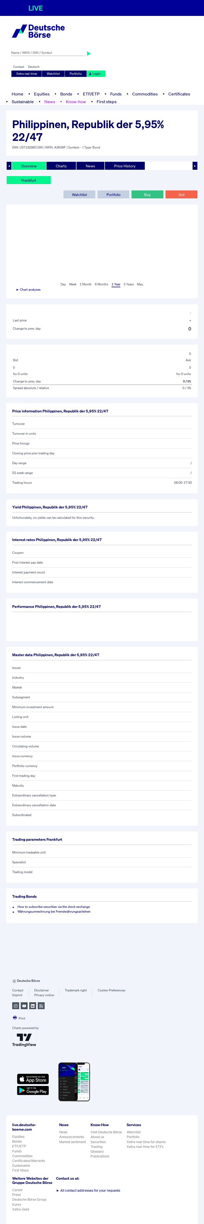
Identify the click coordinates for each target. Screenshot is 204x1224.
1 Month (86, 284)
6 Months (101, 284)
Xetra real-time (26, 74)
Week (72, 284)
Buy (147, 194)
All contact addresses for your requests (88, 1190)
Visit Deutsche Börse (106, 1132)
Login (94, 74)
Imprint (17, 995)
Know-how (76, 101)
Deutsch (34, 67)
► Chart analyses (28, 289)
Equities (42, 94)
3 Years (129, 284)
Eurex (16, 1204)
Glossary (97, 1151)
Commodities (145, 94)
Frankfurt (28, 180)
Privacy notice (44, 995)
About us (97, 1137)
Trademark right (76, 990)
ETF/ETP (91, 94)
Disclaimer (41, 990)
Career (17, 1190)
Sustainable (23, 101)
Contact (18, 67)
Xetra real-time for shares (146, 1142)
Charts (61, 165)
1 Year (116, 284)
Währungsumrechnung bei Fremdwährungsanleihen (54, 911)
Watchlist (53, 74)
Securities (98, 1142)
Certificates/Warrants (28, 1160)
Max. (140, 284)
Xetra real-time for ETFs (145, 1146)
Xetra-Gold (20, 1209)
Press (16, 1194)
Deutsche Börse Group (29, 1199)
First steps (107, 101)
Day (63, 284)
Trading (97, 1146)
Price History (124, 165)
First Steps (20, 1170)
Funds (116, 94)
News (49, 101)
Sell (181, 194)
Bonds (66, 94)
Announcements (71, 1137)
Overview (29, 165)
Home (17, 94)
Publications (100, 1156)
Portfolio (76, 74)
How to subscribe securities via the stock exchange (54, 907)
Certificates (179, 94)
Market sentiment (72, 1142)
